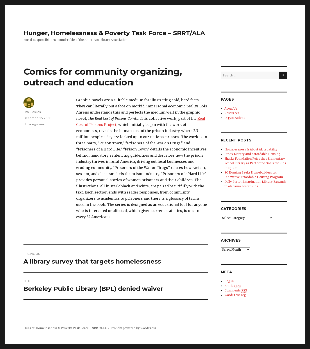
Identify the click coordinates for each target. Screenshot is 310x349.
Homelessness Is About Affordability (251, 149)
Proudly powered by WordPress (133, 328)
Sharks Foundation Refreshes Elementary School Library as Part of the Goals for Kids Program (255, 163)
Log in (229, 281)
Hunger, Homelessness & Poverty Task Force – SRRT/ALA (114, 33)
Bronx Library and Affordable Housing (252, 154)
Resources (231, 113)
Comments (235, 291)
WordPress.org (235, 295)
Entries (232, 286)
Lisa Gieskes (32, 112)
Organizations (234, 118)
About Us (230, 108)
